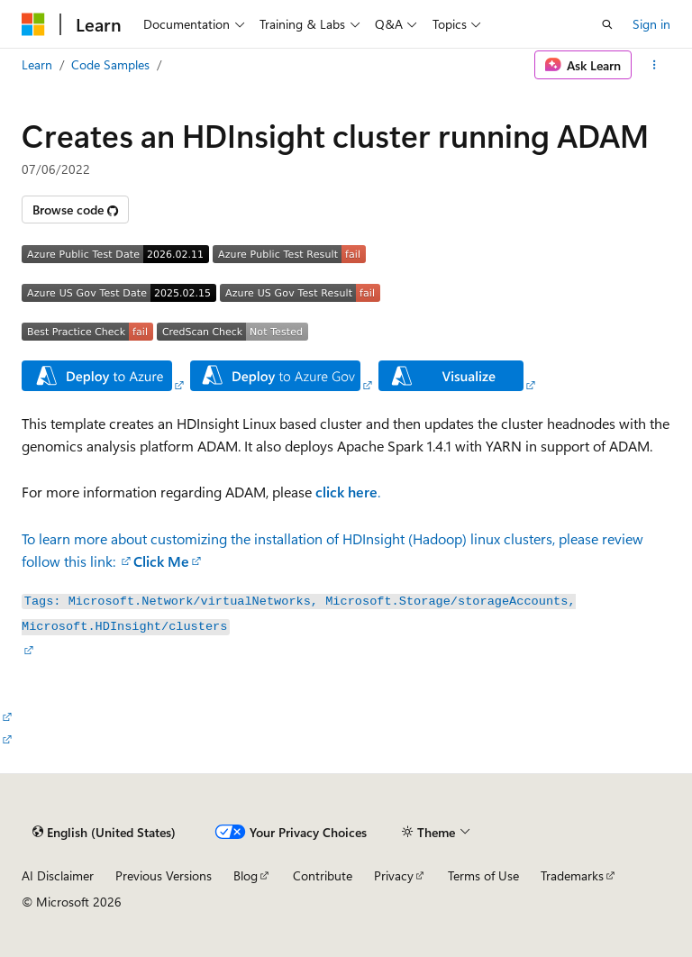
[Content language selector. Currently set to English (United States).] (104, 831)
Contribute (322, 875)
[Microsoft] (33, 24)
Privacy (394, 875)
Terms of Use (483, 875)
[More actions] (654, 64)
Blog (245, 875)
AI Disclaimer (58, 875)
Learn (37, 64)
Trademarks (572, 875)
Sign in (651, 23)
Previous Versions (163, 875)
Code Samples (110, 64)
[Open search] (607, 24)
